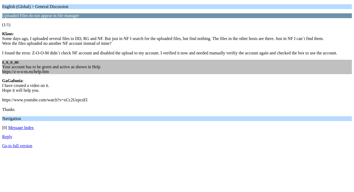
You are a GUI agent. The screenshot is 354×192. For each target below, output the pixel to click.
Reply (7, 136)
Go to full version (17, 145)
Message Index (21, 127)
